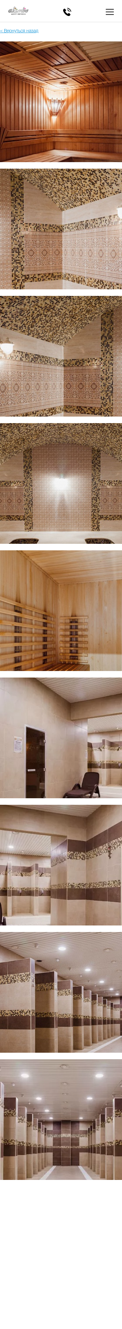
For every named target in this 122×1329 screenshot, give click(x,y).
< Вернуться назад (19, 31)
